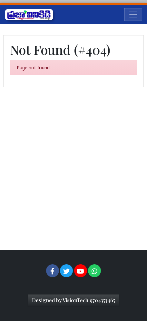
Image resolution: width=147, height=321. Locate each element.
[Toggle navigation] (133, 14)
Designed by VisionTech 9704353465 (73, 300)
